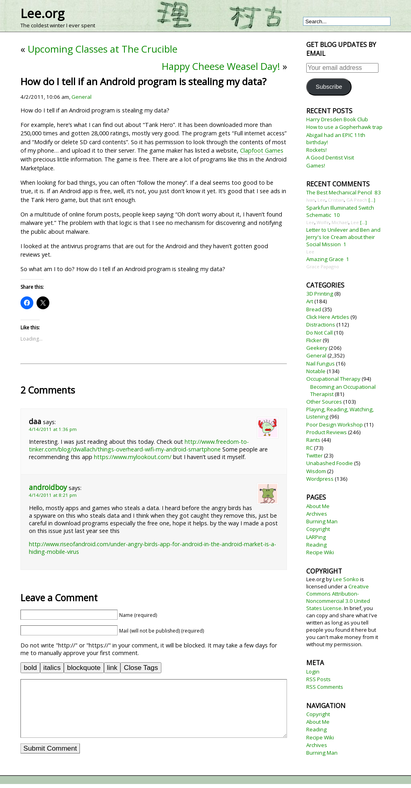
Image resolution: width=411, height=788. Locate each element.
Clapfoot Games (261, 150)
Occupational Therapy (333, 378)
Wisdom (316, 471)
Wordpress (320, 478)
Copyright (318, 529)
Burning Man (322, 521)
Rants (313, 439)
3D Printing (319, 293)
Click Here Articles (327, 317)
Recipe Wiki (320, 552)
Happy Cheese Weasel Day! (221, 66)
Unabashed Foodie (329, 463)
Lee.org (42, 13)
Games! (315, 165)
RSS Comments (324, 686)
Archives (316, 513)
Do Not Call (319, 332)
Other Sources (324, 401)
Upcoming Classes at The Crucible (102, 48)
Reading (316, 544)
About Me (318, 506)
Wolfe (323, 222)
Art (309, 301)
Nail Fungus (320, 363)
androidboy (48, 487)
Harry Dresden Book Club (337, 119)
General (81, 96)
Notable (316, 371)
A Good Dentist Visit (330, 157)
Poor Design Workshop (334, 424)
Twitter (314, 455)
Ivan (310, 200)
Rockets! (316, 149)
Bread (313, 309)
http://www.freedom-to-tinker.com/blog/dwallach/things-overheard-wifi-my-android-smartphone (139, 445)
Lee (321, 200)
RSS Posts (318, 679)
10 (337, 214)
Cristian (336, 200)
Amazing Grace (325, 259)
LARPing (316, 537)
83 (377, 192)
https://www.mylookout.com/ (132, 457)
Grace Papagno (322, 266)
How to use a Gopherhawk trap (344, 127)
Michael (340, 222)
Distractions (320, 324)
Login (312, 671)
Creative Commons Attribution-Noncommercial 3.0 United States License (338, 597)
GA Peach (356, 200)
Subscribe (329, 87)
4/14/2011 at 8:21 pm (53, 495)
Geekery (317, 347)
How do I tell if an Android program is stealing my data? (143, 81)
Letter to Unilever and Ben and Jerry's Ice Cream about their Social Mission (343, 237)
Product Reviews (326, 432)
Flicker (313, 340)
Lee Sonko (346, 579)
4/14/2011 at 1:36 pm (53, 429)
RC (309, 447)
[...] (371, 200)
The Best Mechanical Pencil (339, 192)
